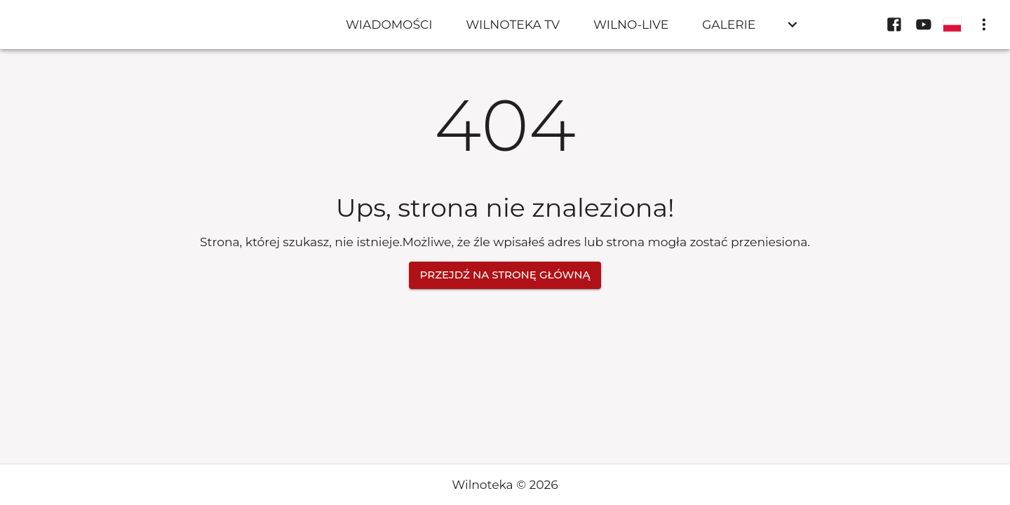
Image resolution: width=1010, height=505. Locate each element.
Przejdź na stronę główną (505, 275)
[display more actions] (984, 24)
